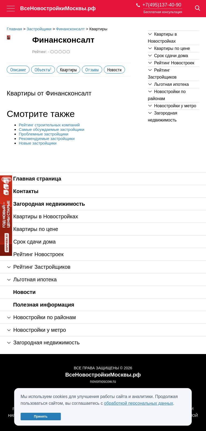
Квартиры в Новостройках (162, 37)
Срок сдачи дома (168, 55)
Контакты (25, 191)
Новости (24, 292)
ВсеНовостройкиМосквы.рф (58, 8)
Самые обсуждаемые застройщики (51, 129)
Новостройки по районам (167, 95)
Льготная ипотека (168, 84)
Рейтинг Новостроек (171, 63)
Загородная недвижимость (162, 116)
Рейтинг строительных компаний (49, 125)
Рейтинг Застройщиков (162, 73)
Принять (40, 416)
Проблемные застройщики (43, 134)
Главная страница (37, 179)
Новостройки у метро (172, 106)
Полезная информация (43, 305)
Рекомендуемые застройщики (47, 138)
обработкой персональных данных (138, 403)
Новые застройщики (38, 143)
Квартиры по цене (169, 48)
